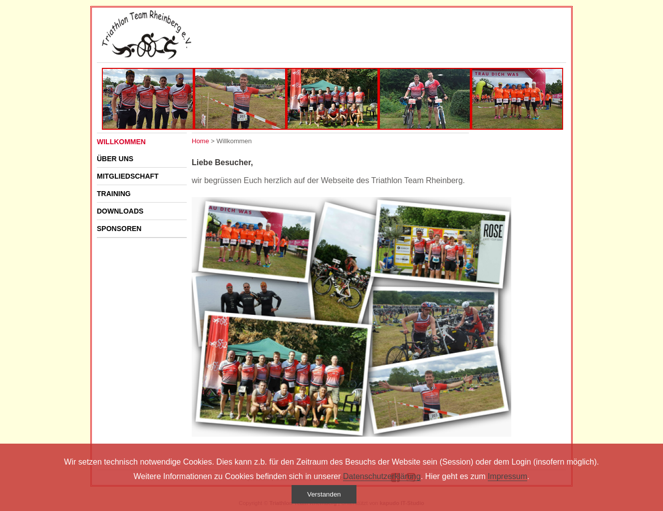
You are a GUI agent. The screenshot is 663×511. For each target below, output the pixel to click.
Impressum (507, 476)
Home (200, 141)
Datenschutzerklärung (382, 476)
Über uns (115, 159)
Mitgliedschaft (128, 176)
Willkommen (121, 142)
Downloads (120, 211)
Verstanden (323, 494)
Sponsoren (119, 229)
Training (114, 194)
